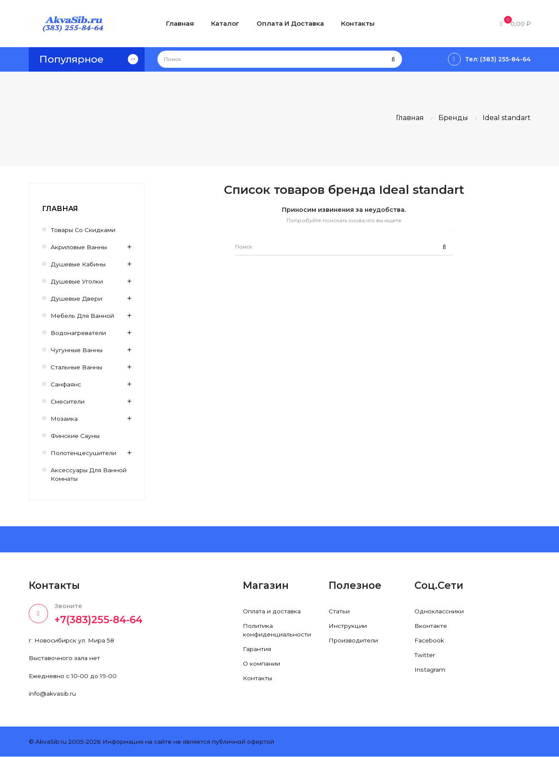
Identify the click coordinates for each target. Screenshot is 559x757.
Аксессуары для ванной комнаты (89, 474)
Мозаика (64, 418)
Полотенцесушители (83, 453)
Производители (353, 640)
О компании (261, 663)
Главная (60, 209)
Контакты (257, 678)
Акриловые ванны (79, 247)
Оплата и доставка (272, 611)
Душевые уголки (77, 281)
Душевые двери (76, 298)
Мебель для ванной (82, 316)
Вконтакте (430, 626)
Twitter (424, 655)
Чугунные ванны (77, 350)
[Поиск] (279, 59)
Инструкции (347, 626)
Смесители (68, 401)
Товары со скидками (83, 230)
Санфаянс (66, 384)
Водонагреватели (78, 333)
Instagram (429, 669)
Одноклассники (439, 611)
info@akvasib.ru (52, 694)
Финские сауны (75, 436)
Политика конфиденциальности (276, 630)
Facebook (429, 640)
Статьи (339, 611)
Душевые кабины (78, 264)
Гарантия (257, 649)
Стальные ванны (76, 367)
